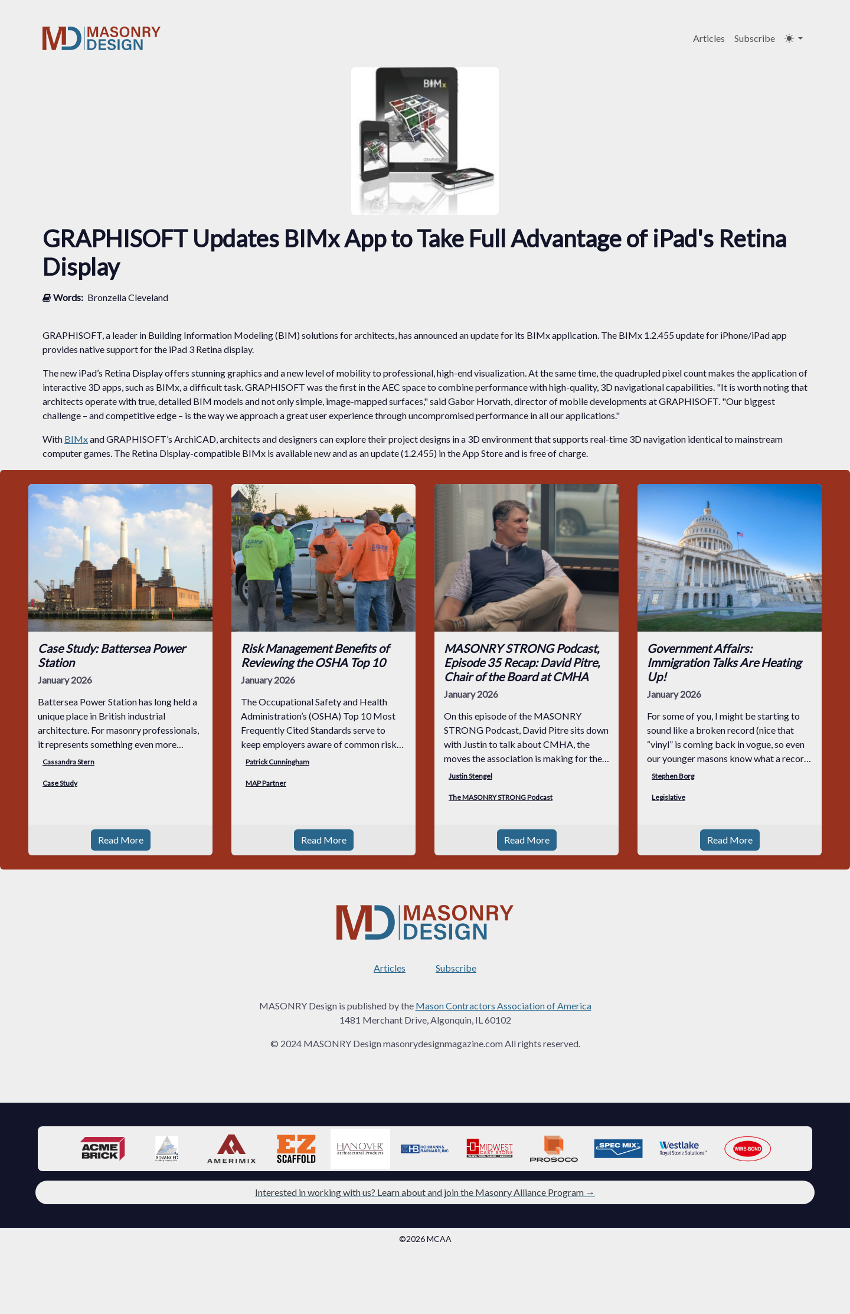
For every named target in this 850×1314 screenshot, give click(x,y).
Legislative (668, 797)
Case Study (59, 783)
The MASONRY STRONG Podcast (500, 797)
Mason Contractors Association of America (503, 1005)
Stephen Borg (673, 776)
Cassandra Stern (68, 761)
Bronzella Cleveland (127, 297)
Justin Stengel (470, 776)
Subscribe (754, 38)
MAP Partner (266, 783)
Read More (120, 839)
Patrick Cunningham (277, 761)
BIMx (76, 438)
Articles (709, 38)
